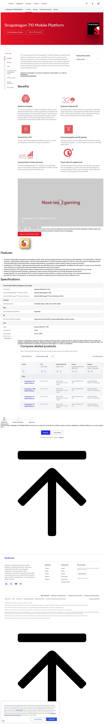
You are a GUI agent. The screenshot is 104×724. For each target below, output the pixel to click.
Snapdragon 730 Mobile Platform (29, 382)
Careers (62, 571)
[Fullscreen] (53, 356)
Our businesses (64, 579)
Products (47, 568)
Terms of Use (7, 598)
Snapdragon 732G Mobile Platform (58, 595)
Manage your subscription (83, 578)
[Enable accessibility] (3, 720)
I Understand (51, 719)
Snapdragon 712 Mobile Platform (29, 397)
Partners (47, 573)
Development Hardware (46, 9)
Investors (63, 573)
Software (35, 9)
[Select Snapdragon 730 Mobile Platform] (22, 381)
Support (47, 571)
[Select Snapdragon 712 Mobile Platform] (22, 396)
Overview (28, 9)
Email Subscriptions (65, 582)
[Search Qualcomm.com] (87, 3)
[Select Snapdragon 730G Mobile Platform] (22, 388)
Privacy (13, 598)
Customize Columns (42, 356)
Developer (47, 579)
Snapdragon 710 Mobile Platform (29, 405)
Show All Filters (27, 356)
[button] (60, 202)
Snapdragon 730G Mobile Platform (29, 390)
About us (63, 568)
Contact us (47, 576)
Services (56, 9)
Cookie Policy (19, 598)
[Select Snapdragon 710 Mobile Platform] (22, 404)
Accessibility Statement (28, 598)
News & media (64, 576)
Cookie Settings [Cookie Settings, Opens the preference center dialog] (38, 719)
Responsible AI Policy (39, 598)
